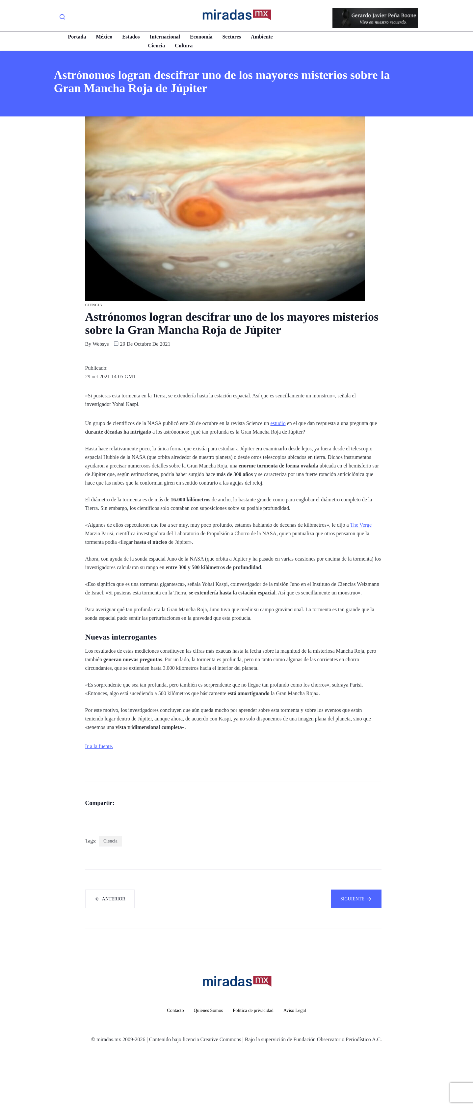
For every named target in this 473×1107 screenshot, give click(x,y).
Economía (200, 36)
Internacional (163, 36)
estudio (277, 423)
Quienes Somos (207, 1065)
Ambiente (261, 36)
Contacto (173, 1065)
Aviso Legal (297, 1065)
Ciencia (155, 45)
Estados (129, 36)
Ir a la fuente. (99, 746)
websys (100, 344)
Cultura (182, 45)
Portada (75, 36)
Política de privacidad (254, 1065)
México (102, 36)
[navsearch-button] (62, 18)
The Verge (361, 525)
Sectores (230, 36)
